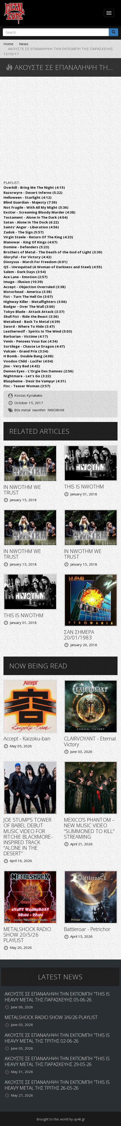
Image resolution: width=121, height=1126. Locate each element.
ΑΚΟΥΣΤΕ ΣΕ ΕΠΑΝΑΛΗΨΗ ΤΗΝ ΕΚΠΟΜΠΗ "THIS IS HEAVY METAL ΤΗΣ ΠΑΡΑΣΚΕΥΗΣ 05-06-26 (57, 997)
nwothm (38, 410)
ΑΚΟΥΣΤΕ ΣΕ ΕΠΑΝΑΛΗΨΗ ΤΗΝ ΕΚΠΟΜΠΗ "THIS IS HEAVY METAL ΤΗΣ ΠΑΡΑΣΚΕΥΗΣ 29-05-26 (57, 1061)
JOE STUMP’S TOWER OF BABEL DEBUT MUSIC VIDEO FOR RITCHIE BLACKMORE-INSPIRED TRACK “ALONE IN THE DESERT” (27, 836)
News (23, 43)
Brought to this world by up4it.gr (60, 1119)
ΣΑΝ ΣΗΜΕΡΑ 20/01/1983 (79, 634)
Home (8, 43)
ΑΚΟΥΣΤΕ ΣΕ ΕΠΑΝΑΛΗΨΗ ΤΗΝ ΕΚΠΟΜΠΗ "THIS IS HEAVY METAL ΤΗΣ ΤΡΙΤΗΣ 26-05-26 (57, 1085)
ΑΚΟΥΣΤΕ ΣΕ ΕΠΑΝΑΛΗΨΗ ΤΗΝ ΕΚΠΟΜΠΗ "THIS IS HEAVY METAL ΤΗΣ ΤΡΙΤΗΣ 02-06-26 (57, 1038)
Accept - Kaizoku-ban (27, 738)
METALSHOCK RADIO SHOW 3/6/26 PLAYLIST (51, 1017)
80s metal (22, 410)
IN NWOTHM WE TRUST (22, 489)
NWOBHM (56, 410)
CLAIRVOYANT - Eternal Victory (90, 741)
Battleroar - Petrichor (87, 928)
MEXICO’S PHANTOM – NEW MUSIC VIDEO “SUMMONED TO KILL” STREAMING (89, 828)
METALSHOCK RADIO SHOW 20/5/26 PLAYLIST (27, 934)
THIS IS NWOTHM (84, 486)
